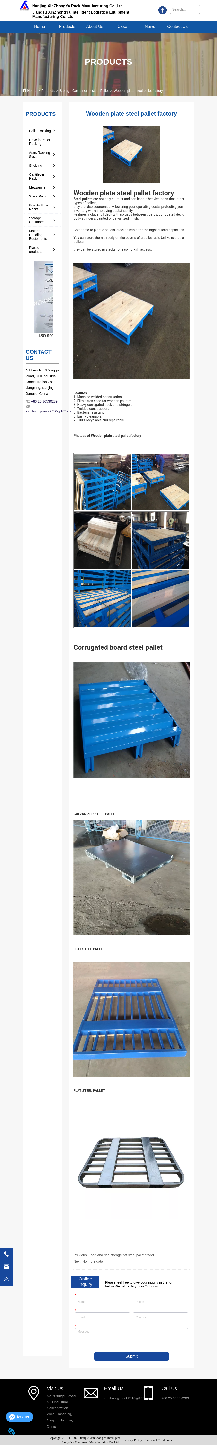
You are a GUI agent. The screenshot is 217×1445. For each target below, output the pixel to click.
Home (31, 91)
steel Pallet (100, 91)
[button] (67, 27)
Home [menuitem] (39, 26)
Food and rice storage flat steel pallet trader (121, 1255)
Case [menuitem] (122, 26)
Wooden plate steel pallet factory (138, 91)
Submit (131, 1357)
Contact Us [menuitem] (177, 26)
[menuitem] (67, 27)
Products (48, 91)
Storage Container (73, 91)
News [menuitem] (150, 26)
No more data (92, 1261)
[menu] (108, 27)
